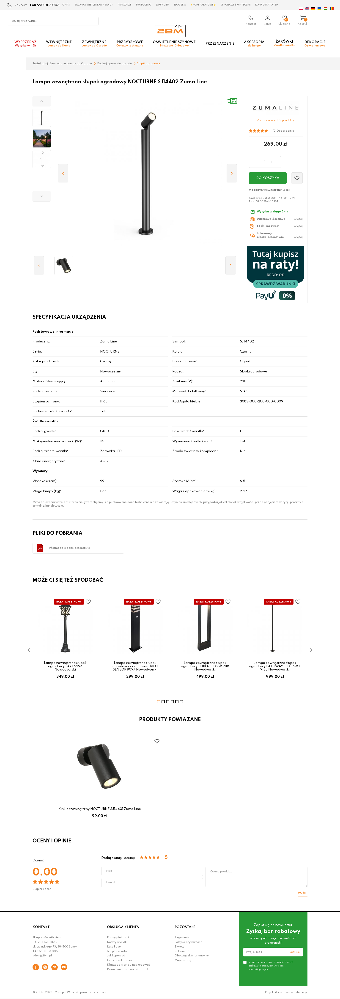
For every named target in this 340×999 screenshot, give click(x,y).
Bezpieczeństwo (118, 951)
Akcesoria (254, 44)
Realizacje (125, 5)
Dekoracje (315, 44)
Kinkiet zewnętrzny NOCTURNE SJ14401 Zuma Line (99, 809)
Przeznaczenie (220, 43)
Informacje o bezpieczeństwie (69, 548)
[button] (42, 101)
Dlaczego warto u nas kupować (128, 965)
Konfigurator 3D (266, 5)
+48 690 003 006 (45, 5)
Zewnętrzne (94, 44)
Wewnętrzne (59, 44)
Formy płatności (118, 937)
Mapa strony (183, 960)
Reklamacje (182, 951)
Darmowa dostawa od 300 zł (127, 969)
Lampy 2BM (162, 5)
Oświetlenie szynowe (174, 44)
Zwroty (179, 946)
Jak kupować (116, 955)
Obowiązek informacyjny (192, 955)
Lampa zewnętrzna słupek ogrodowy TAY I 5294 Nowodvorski (65, 666)
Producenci (143, 5)
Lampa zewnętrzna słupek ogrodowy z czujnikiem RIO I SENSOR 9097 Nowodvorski (135, 666)
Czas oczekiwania (119, 960)
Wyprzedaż (25, 44)
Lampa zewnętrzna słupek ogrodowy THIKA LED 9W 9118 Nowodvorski (205, 666)
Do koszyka (267, 178)
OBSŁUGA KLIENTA (123, 927)
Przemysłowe (130, 44)
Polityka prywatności (189, 942)
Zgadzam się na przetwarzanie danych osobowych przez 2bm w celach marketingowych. (271, 966)
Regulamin (182, 937)
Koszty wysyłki (117, 942)
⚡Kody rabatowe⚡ (203, 5)
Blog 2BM (180, 5)
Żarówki (284, 43)
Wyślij (302, 893)
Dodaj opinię (285, 131)
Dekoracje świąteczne (236, 5)
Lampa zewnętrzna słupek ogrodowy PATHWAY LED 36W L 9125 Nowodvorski (275, 666)
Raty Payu (114, 946)
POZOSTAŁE (185, 927)
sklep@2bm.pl (42, 955)
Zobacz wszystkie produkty (275, 120)
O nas (66, 5)
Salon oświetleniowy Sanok (93, 5)
